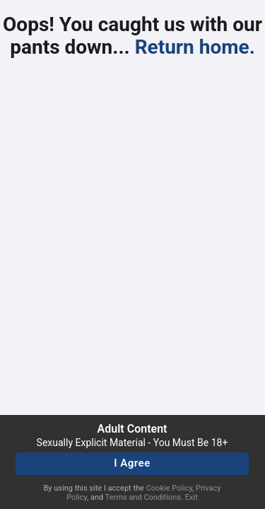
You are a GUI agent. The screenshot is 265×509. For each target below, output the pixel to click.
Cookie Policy (169, 488)
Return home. (195, 47)
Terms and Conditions (143, 497)
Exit (191, 497)
